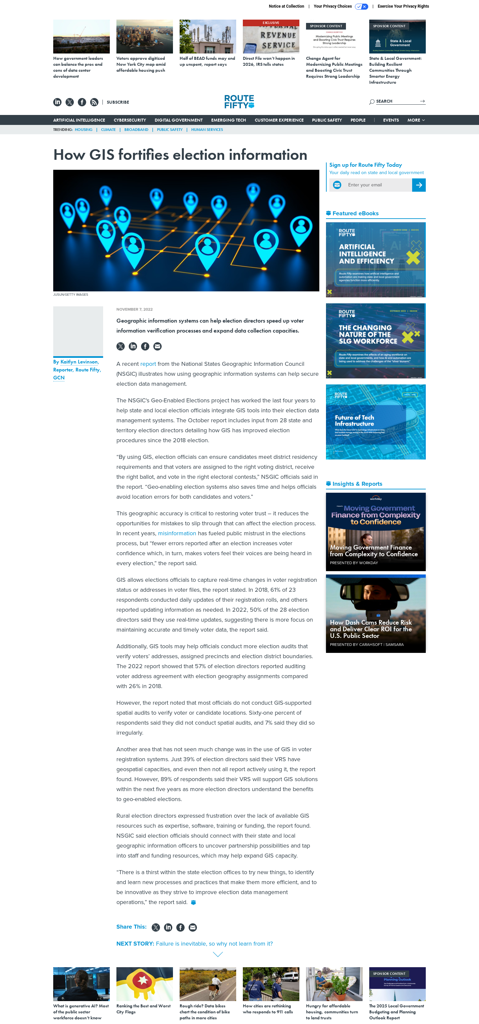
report (148, 363)
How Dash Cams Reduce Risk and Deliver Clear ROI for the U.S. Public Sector (371, 629)
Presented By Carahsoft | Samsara (367, 645)
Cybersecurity (130, 120)
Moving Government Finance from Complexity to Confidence (374, 550)
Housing (83, 129)
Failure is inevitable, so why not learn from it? (214, 943)
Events (391, 120)
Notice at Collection (286, 6)
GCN (59, 377)
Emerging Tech (228, 120)
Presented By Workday (354, 563)
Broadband (136, 129)
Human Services (207, 129)
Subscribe (118, 102)
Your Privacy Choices (341, 7)
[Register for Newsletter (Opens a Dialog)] (419, 185)
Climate (108, 129)
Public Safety (327, 120)
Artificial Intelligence (79, 120)
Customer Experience (279, 120)
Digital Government (179, 120)
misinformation (177, 533)
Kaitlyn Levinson (79, 361)
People (358, 120)
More (416, 120)
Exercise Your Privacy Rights (403, 6)
